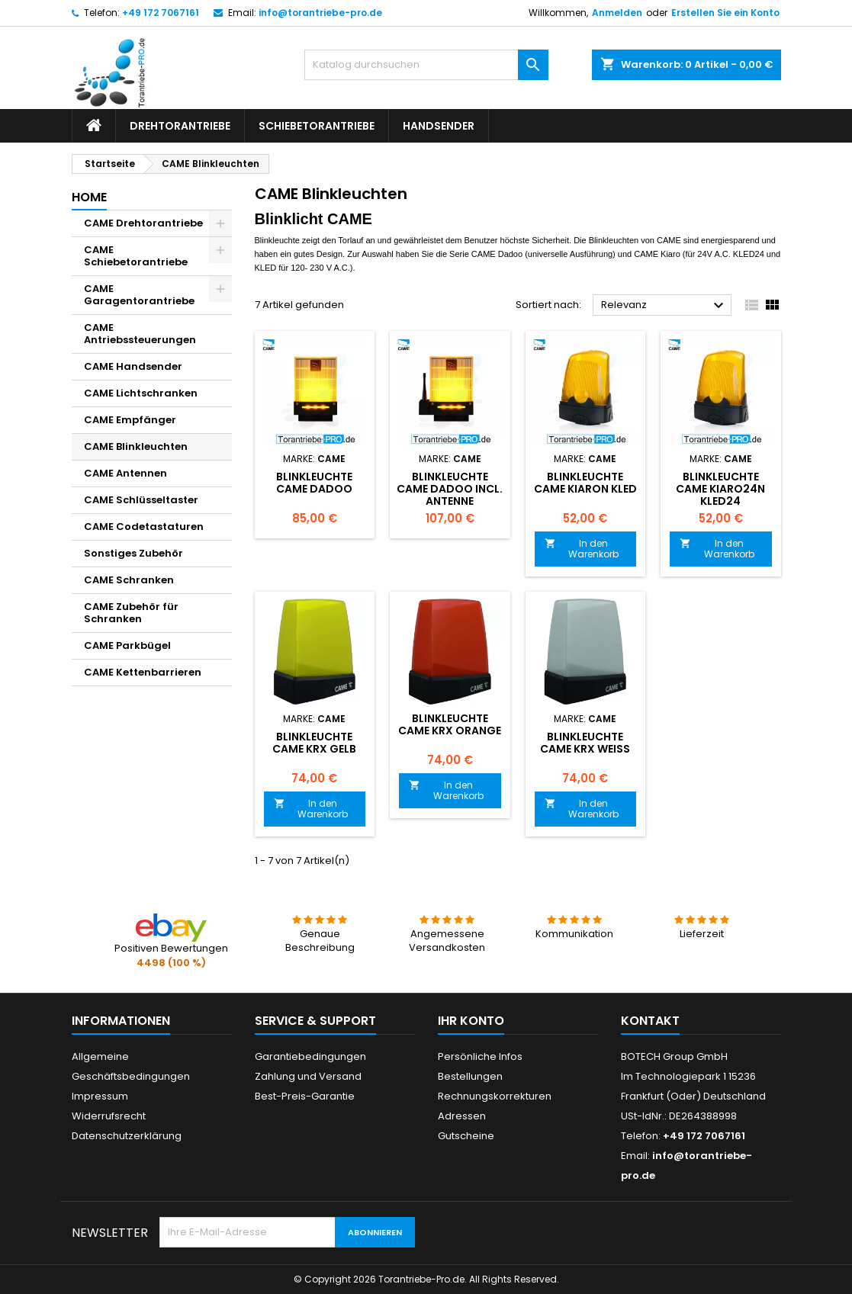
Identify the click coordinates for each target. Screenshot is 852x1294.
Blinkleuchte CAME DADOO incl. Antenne (450, 489)
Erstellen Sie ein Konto (725, 12)
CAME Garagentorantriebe (139, 294)
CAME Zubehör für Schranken (131, 612)
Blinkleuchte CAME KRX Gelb (314, 742)
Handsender (438, 125)
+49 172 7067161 (160, 12)
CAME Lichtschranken (141, 393)
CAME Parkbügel (127, 645)
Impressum (100, 1096)
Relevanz (664, 306)
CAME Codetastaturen (144, 526)
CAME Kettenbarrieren (142, 672)
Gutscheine (466, 1136)
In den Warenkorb (582, 548)
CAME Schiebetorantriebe (136, 255)
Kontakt (650, 1020)
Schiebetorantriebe (317, 125)
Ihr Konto (471, 1020)
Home (89, 197)
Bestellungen (470, 1076)
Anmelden (617, 12)
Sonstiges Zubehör (133, 553)
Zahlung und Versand (308, 1076)
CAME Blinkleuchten (136, 446)
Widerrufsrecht (109, 1116)
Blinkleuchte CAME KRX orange (449, 724)
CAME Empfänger (130, 420)
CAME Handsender (133, 366)
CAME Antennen (125, 473)
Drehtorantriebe (180, 125)
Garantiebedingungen (310, 1056)
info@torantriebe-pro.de (320, 12)
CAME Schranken (129, 580)
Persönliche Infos (480, 1056)
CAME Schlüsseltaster (141, 500)
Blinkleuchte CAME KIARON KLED (585, 482)
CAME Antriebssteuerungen (140, 333)
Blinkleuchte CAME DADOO (314, 482)
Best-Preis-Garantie (305, 1096)
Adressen (462, 1116)
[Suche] (426, 65)
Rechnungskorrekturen (494, 1096)
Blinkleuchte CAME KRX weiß (585, 742)
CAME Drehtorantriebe (143, 223)
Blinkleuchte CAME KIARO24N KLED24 (720, 489)
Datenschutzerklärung (127, 1136)
